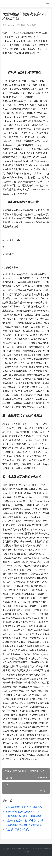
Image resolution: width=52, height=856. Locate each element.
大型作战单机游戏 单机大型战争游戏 (24, 825)
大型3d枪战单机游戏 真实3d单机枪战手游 (25, 807)
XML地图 (26, 852)
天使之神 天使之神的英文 (18, 829)
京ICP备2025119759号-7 (40, 849)
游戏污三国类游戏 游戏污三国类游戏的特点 (25, 811)
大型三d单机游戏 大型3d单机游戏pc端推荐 (25, 820)
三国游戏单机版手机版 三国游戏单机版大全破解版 (25, 816)
